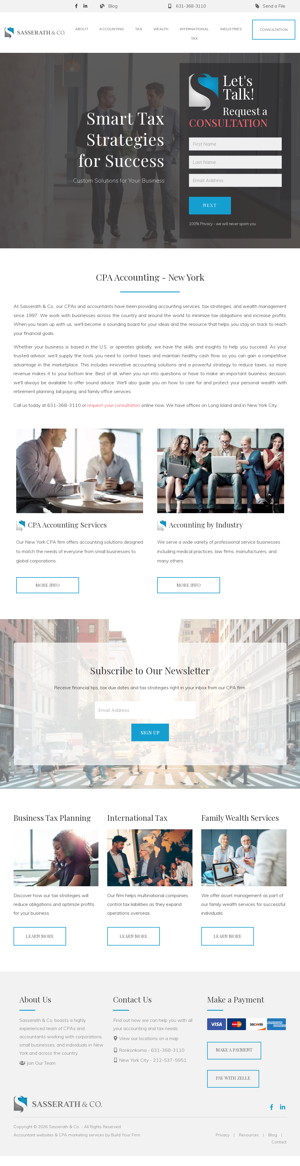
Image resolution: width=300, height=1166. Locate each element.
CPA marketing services (81, 1145)
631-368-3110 (186, 6)
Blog (109, 6)
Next (210, 210)
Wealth (160, 29)
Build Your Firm (125, 1145)
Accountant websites (33, 1145)
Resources (249, 1145)
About (81, 29)
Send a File (270, 6)
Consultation (274, 29)
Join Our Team (41, 1073)
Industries (231, 29)
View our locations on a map (148, 1048)
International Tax (194, 34)
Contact (278, 1152)
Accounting (111, 29)
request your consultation (113, 415)
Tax (138, 29)
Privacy (222, 1145)
